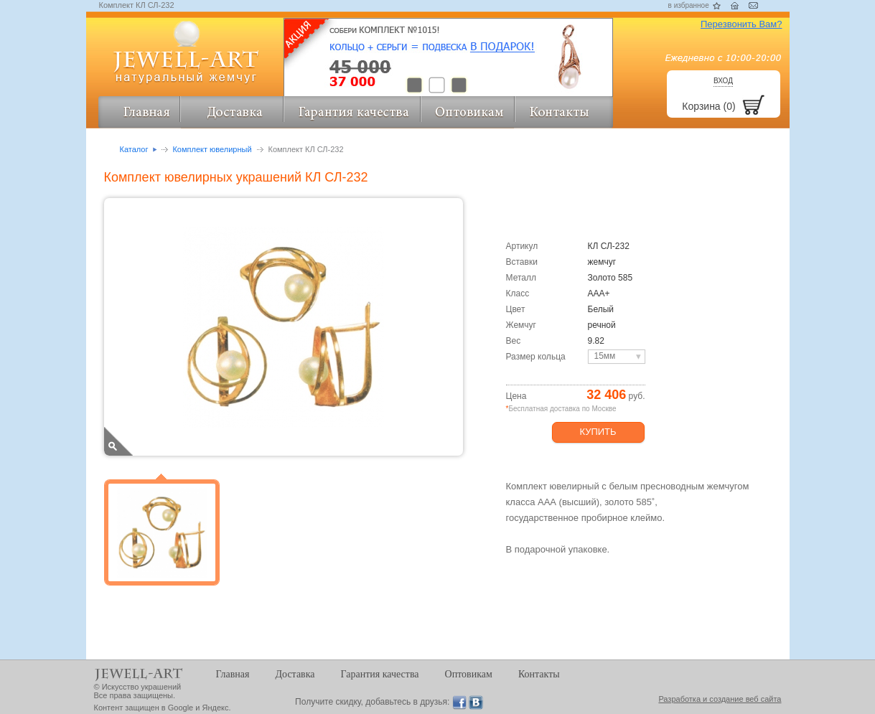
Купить (597, 431)
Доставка (295, 674)
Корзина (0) (708, 106)
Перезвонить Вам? (741, 24)
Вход (723, 81)
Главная (233, 674)
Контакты (539, 674)
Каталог (134, 149)
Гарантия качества (380, 674)
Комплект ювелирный (211, 149)
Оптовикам (468, 674)
